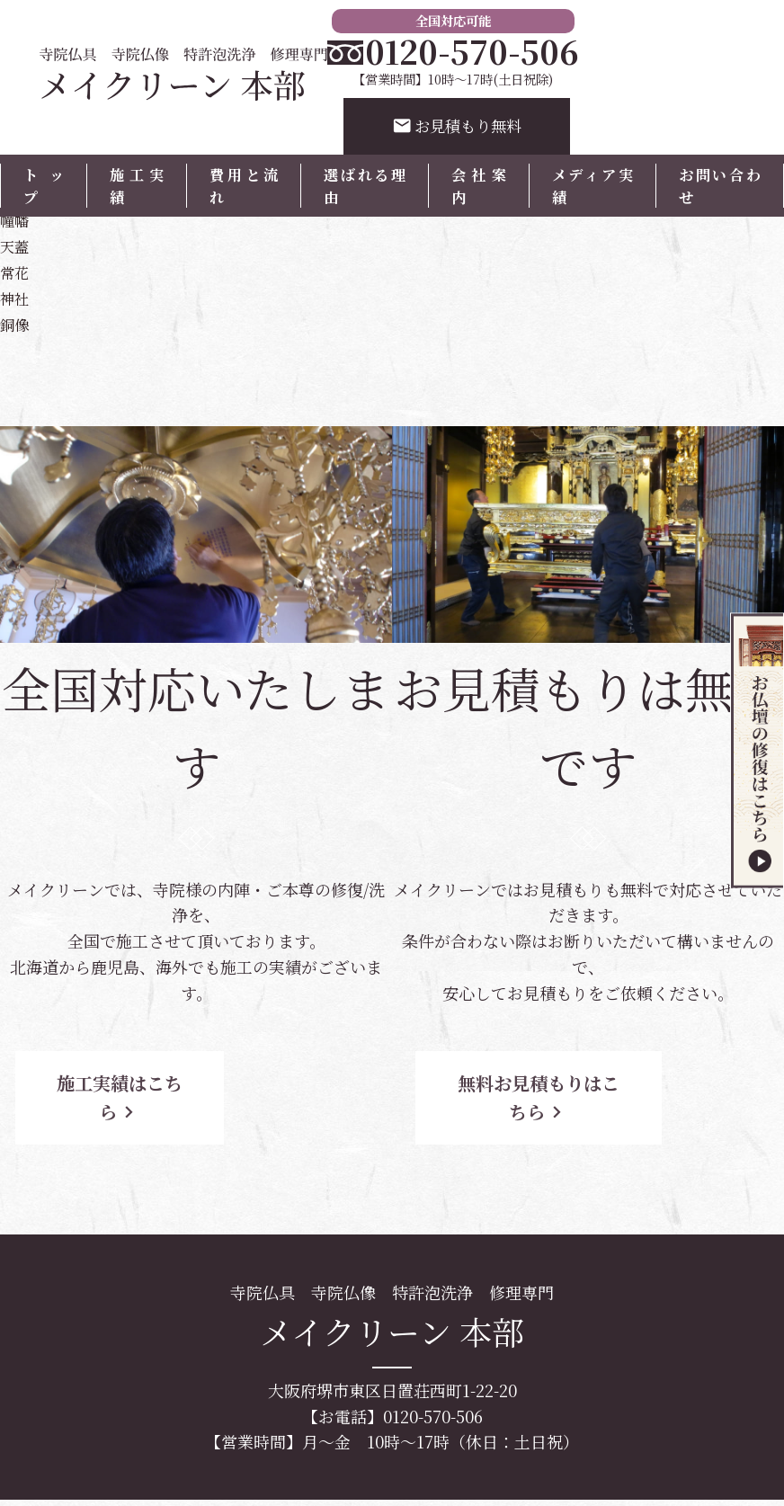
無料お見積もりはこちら (553, 1083)
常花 (16, 271)
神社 (16, 297)
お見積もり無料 (461, 129)
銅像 (16, 323)
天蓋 (16, 245)
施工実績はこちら (161, 1083)
